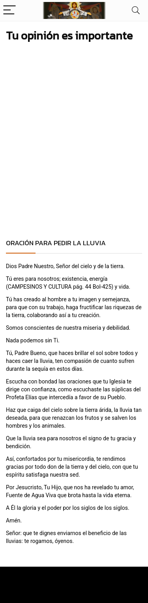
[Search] (135, 10)
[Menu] (9, 10)
